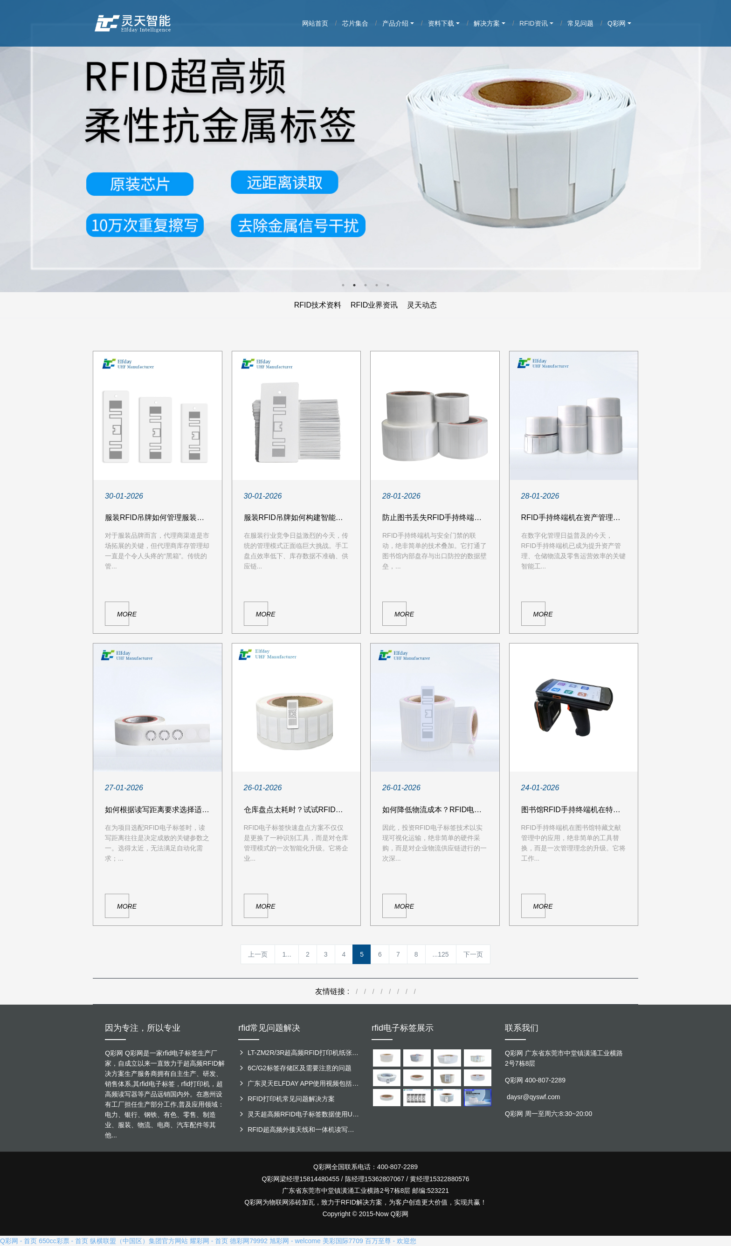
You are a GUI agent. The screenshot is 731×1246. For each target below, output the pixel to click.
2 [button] (354, 285)
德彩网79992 (249, 1241)
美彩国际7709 (343, 1241)
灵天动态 (422, 305)
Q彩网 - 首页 (18, 1241)
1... (286, 954)
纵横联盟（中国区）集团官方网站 (139, 1241)
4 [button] (376, 285)
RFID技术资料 (317, 305)
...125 (441, 954)
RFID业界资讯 (374, 305)
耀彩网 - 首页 (209, 1241)
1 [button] (343, 285)
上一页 (258, 954)
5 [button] (388, 285)
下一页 (473, 954)
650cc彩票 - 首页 (63, 1241)
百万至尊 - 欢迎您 (390, 1241)
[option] (365, 146)
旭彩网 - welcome (295, 1241)
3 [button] (365, 285)
